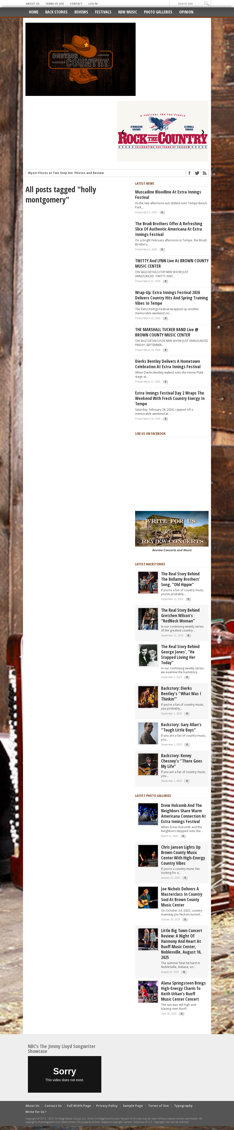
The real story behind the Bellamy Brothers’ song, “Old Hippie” (180, 579)
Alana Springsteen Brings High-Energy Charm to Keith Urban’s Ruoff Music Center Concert (183, 991)
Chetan (39, 1128)
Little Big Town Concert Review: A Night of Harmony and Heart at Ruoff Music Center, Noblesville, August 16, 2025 (181, 944)
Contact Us (53, 1106)
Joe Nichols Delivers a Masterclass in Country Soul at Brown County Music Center (181, 896)
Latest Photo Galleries (153, 795)
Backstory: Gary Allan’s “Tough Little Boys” (181, 727)
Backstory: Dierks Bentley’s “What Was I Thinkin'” (181, 693)
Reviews (81, 12)
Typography (183, 1106)
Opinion (186, 12)
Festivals (103, 12)
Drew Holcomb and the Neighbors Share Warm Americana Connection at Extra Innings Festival (183, 813)
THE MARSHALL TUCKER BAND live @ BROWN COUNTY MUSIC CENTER (166, 332)
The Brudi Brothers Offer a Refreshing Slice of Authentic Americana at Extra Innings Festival (168, 229)
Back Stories (56, 12)
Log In (92, 3)
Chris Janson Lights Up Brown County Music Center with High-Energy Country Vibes (183, 855)
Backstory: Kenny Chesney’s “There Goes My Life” (181, 761)
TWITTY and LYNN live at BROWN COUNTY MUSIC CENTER (172, 263)
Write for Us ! (35, 1112)
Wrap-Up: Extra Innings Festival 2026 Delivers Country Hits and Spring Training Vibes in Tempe (171, 298)
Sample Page (133, 1106)
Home (33, 12)
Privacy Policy (107, 1106)
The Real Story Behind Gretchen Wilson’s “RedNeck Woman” (180, 615)
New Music (127, 12)
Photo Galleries (158, 12)
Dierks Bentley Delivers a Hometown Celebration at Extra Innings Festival (167, 363)
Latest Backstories (150, 564)
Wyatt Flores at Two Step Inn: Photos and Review (66, 173)
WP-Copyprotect (64, 1128)
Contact (76, 3)
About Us (32, 3)
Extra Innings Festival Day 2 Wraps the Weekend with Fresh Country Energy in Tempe (170, 398)
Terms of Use (54, 3)
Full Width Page (79, 1106)
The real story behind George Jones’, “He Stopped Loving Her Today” (180, 654)
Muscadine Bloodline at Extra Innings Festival (168, 194)
